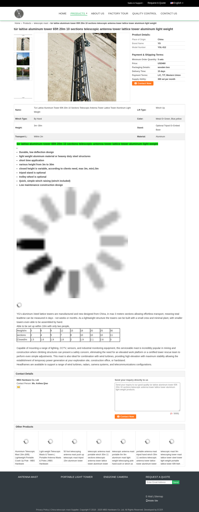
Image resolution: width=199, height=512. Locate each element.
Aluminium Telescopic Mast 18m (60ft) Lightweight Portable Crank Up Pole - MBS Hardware (25, 457)
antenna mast (28, 476)
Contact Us (169, 13)
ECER (160, 510)
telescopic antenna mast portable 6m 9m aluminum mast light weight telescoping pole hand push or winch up (123, 457)
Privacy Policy (42, 510)
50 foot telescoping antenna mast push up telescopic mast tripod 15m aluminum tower (74, 456)
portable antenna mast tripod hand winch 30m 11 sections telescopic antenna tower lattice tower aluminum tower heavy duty (146, 459)
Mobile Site (152, 501)
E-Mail (149, 496)
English (179, 2)
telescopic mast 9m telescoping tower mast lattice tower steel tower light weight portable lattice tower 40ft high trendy (171, 459)
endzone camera (116, 476)
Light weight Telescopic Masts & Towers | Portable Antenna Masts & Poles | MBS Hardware (50, 457)
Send (175, 482)
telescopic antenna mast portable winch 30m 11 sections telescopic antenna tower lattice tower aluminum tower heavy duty (99, 459)
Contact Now (144, 83)
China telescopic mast (61, 510)
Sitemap (158, 496)
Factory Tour (118, 13)
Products (78, 13)
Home (62, 13)
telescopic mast (41, 23)
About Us (97, 13)
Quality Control (144, 13)
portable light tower (77, 476)
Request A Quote (157, 3)
